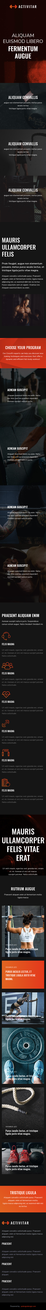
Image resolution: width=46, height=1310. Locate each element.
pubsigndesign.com (28, 1306)
